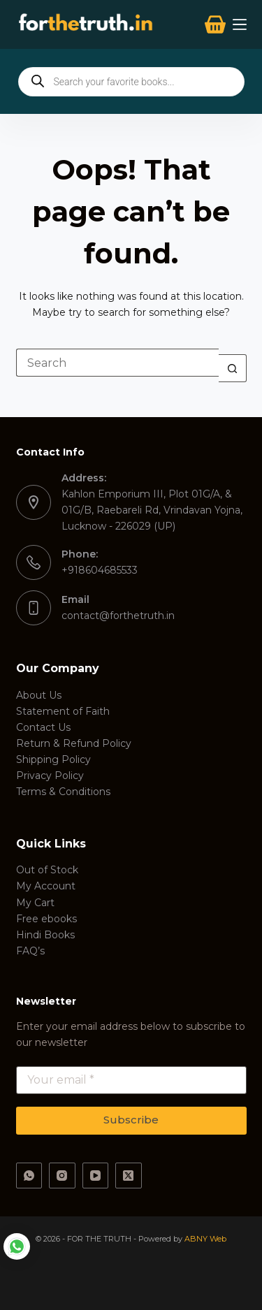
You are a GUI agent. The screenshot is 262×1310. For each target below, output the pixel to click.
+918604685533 (99, 570)
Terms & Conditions (63, 791)
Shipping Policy (53, 759)
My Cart (35, 902)
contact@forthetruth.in (118, 615)
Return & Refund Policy (73, 743)
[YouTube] (95, 1176)
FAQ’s (30, 951)
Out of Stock (47, 870)
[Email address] (131, 1080)
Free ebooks (46, 918)
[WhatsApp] (29, 1176)
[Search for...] (117, 363)
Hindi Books (45, 935)
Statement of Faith (63, 711)
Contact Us (43, 727)
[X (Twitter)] (128, 1176)
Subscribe (131, 1119)
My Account (45, 886)
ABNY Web (205, 1239)
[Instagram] (62, 1176)
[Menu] (240, 24)
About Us (38, 695)
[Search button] (233, 368)
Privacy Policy (50, 775)
